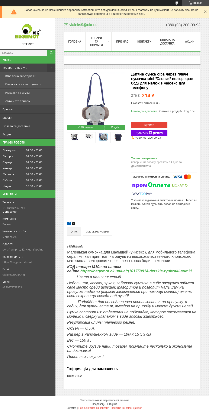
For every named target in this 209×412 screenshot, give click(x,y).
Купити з (149, 133)
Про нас (8, 109)
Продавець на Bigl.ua (104, 404)
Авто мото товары (17, 101)
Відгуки (7, 118)
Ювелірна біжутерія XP (20, 76)
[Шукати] (51, 52)
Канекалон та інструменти (23, 84)
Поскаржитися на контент (93, 407)
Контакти (144, 41)
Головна (74, 41)
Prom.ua (124, 400)
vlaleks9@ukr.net (14, 275)
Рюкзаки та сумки (17, 93)
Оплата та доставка (16, 126)
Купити (149, 125)
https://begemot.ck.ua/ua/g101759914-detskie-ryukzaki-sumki (136, 271)
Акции (7, 134)
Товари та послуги (15, 68)
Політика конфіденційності (126, 407)
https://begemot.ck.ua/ (17, 262)
